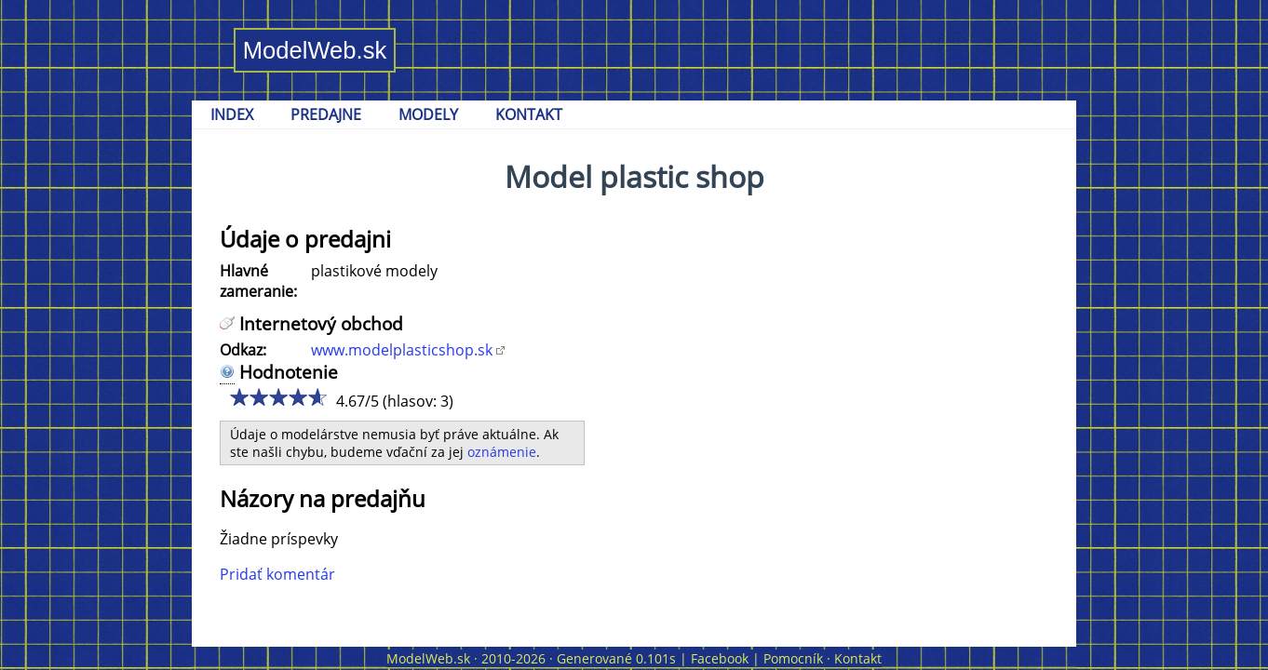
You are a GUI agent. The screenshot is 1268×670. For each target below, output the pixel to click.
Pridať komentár (277, 574)
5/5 (313, 397)
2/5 (257, 397)
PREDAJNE (325, 114)
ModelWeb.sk (315, 50)
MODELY (428, 114)
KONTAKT (528, 114)
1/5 (239, 397)
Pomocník (793, 658)
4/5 (294, 397)
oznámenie (501, 452)
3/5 (276, 397)
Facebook (720, 658)
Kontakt (858, 658)
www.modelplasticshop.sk (401, 350)
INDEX (231, 114)
